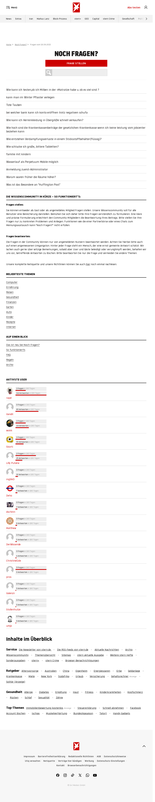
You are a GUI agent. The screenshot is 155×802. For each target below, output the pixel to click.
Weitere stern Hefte (121, 655)
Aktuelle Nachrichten (107, 649)
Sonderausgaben (15, 660)
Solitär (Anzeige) (15, 681)
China (66, 670)
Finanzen (11, 302)
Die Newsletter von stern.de (35, 649)
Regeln (10, 359)
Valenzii (10, 593)
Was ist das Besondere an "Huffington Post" (33, 184)
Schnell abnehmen (113, 707)
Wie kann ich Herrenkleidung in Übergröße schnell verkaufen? (44, 120)
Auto (9, 311)
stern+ (77, 18)
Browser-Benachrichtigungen (82, 660)
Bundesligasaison (83, 713)
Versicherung (97, 676)
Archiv (9, 364)
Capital (95, 18)
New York (46, 676)
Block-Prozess (60, 18)
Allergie (28, 692)
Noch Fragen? (21, 44)
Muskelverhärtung (56, 713)
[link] (146, 7)
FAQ (8, 354)
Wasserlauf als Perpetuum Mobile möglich (32, 162)
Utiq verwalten (32, 761)
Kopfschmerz (135, 692)
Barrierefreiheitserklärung (51, 756)
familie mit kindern (18, 154)
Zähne (59, 697)
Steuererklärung (87, 707)
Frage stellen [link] (76, 63)
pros (8, 576)
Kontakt (60, 765)
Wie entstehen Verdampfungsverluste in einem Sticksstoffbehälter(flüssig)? (54, 139)
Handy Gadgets (121, 713)
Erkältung (61, 692)
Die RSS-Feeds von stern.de (72, 649)
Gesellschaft (128, 18)
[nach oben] (144, 746)
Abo (133, 7)
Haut (76, 692)
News (8, 18)
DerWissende (13, 544)
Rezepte (10, 321)
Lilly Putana (12, 462)
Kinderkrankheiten (110, 692)
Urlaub (79, 676)
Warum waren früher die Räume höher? (31, 177)
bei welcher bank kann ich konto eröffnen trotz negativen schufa (47, 112)
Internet (11, 326)
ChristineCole (13, 560)
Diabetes (44, 692)
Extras (18, 18)
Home (8, 44)
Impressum (29, 756)
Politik (141, 18)
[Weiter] (146, 18)
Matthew (11, 528)
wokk (9, 430)
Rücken (14, 697)
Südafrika (63, 676)
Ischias (36, 713)
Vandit (9, 414)
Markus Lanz (43, 18)
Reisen (9, 292)
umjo (9, 625)
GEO (87, 18)
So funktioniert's (15, 349)
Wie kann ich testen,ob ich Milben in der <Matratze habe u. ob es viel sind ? (52, 89)
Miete (31, 676)
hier (88, 264)
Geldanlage (134, 670)
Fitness (89, 692)
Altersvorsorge (30, 670)
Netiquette (49, 761)
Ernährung (12, 287)
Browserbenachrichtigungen (82, 765)
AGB (99, 756)
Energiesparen (102, 670)
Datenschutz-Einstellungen (111, 761)
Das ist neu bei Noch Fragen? (23, 344)
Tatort (103, 713)
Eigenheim (81, 670)
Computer (11, 282)
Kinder (9, 316)
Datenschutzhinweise (115, 756)
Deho (9, 495)
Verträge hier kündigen (70, 761)
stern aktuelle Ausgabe (90, 655)
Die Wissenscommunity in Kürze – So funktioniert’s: (43, 196)
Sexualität (44, 697)
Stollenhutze (13, 609)
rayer (9, 397)
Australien (51, 670)
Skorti (9, 446)
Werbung (89, 761)
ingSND (10, 479)
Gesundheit (12, 297)
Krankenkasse (14, 676)
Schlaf (28, 697)
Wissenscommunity (17, 655)
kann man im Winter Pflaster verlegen (30, 97)
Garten (10, 307)
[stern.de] (76, 7)
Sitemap (66, 655)
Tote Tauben (14, 105)
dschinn (10, 511)
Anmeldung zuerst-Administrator (27, 169)
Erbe (119, 670)
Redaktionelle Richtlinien (81, 756)
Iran (31, 18)
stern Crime (109, 18)
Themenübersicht (45, 655)
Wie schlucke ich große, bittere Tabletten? (32, 146)
